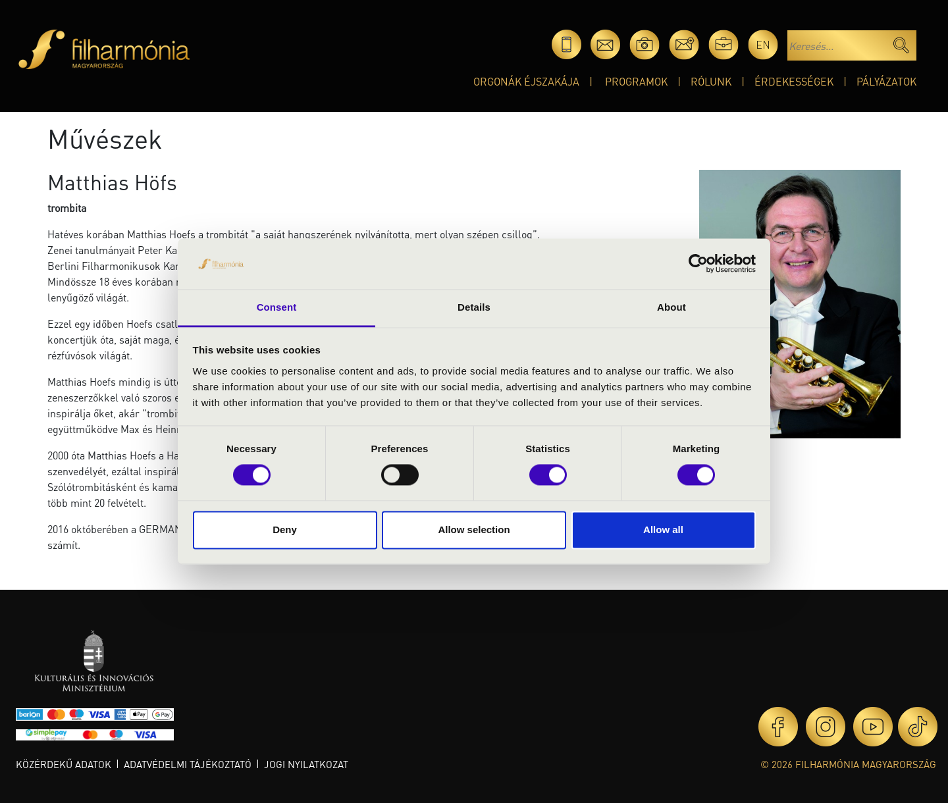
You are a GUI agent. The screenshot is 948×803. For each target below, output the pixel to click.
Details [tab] (474, 307)
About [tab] (671, 307)
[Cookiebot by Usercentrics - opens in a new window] (698, 264)
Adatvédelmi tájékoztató (187, 764)
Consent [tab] (277, 307)
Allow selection (474, 529)
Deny (285, 529)
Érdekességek (793, 81)
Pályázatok (886, 81)
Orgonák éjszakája (526, 81)
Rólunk (711, 81)
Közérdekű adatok (63, 764)
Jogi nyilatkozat (306, 764)
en (763, 44)
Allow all (663, 529)
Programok (636, 81)
